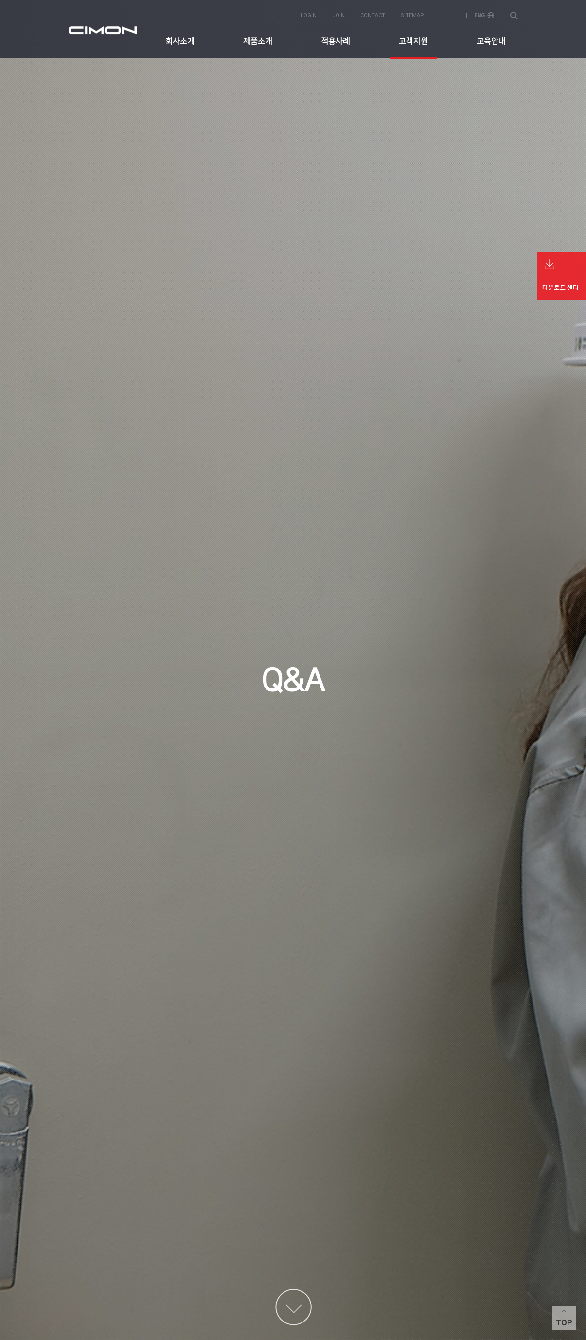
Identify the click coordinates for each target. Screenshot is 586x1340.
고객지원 (413, 41)
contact (372, 15)
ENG (484, 15)
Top (564, 1322)
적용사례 (335, 41)
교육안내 (491, 41)
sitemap (412, 15)
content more (293, 1307)
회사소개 (180, 41)
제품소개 (257, 41)
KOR (449, 15)
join (338, 15)
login (309, 15)
